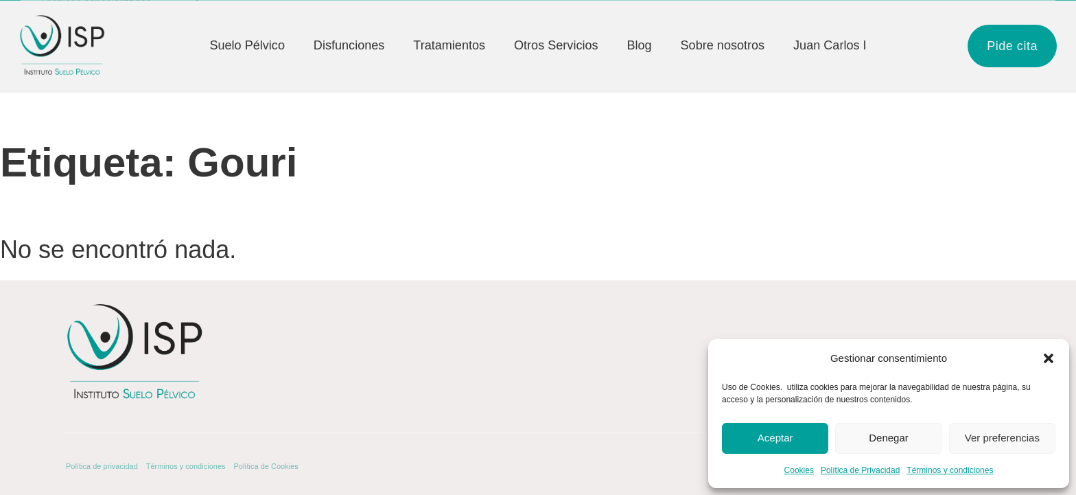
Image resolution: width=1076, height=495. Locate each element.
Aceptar (775, 438)
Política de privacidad (102, 466)
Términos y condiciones (950, 470)
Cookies (799, 470)
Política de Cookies (265, 466)
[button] (1048, 358)
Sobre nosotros (723, 45)
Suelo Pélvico (247, 45)
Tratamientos (449, 45)
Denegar (889, 438)
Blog (639, 45)
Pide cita (1012, 46)
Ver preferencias (1002, 438)
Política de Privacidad (860, 470)
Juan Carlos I (830, 45)
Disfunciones (349, 45)
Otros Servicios (556, 45)
